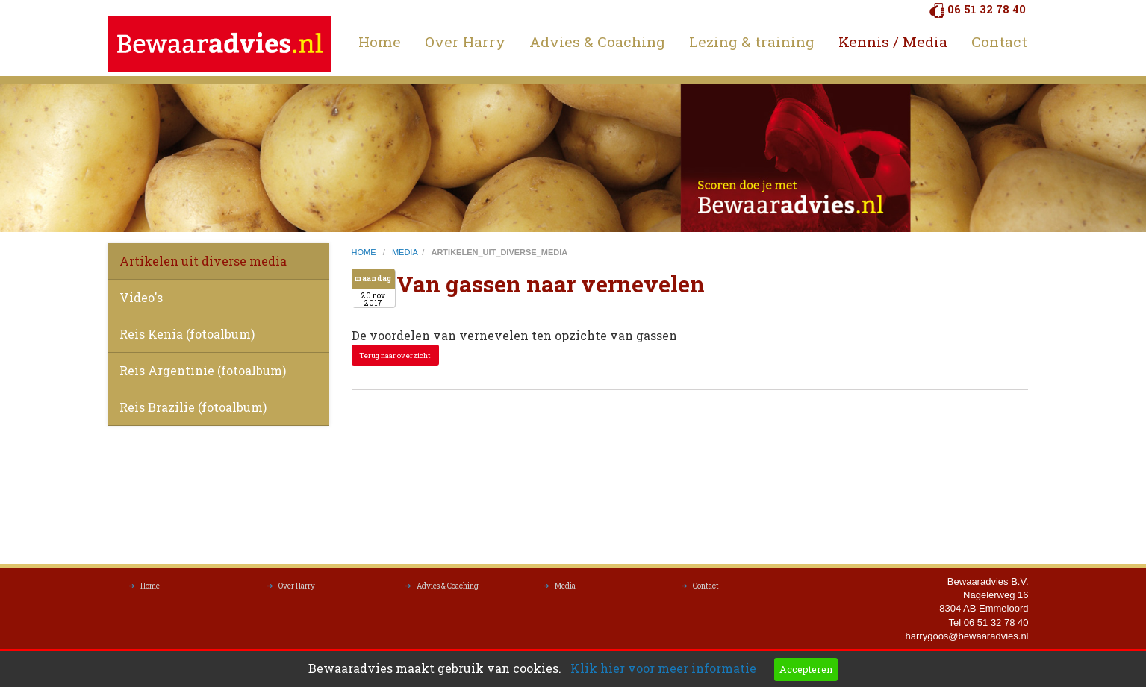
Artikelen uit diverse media (203, 261)
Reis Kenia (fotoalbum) (187, 334)
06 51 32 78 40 (986, 9)
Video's (141, 297)
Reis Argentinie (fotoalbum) (202, 370)
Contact (999, 41)
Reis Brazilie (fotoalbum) (193, 407)
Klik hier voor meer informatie (663, 668)
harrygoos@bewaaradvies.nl (967, 639)
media (404, 252)
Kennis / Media (892, 41)
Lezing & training (752, 41)
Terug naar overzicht (395, 355)
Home (379, 41)
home (365, 252)
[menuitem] (379, 42)
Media (565, 590)
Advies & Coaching (597, 41)
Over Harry (465, 41)
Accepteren (805, 669)
